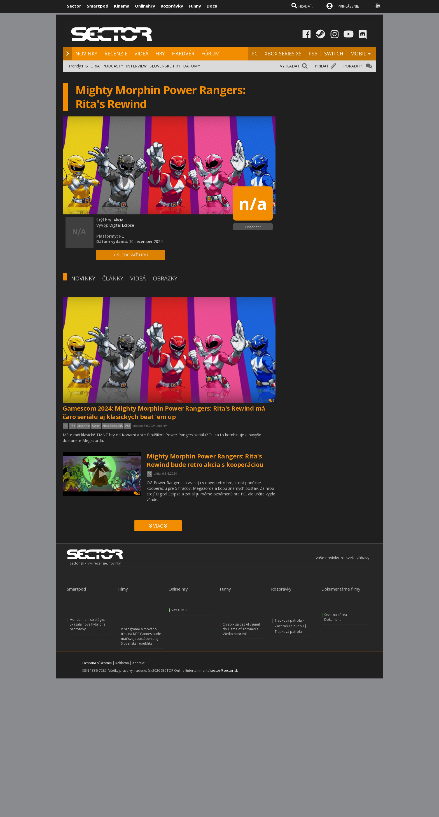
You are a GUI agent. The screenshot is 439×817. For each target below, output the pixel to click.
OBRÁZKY (165, 278)
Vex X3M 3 (179, 610)
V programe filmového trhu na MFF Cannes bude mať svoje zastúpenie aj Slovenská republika (141, 636)
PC (254, 53)
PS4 (72, 425)
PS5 (313, 53)
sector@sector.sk (224, 670)
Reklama (122, 663)
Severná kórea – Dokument (336, 617)
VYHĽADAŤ (290, 66)
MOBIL (358, 53)
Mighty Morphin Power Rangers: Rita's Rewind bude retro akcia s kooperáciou (205, 460)
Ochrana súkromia (97, 663)
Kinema (121, 6)
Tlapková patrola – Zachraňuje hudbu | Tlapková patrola (291, 626)
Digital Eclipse (121, 225)
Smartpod (97, 6)
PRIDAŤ (322, 66)
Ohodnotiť (253, 227)
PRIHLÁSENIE (348, 6)
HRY (160, 53)
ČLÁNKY (112, 278)
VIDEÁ (141, 53)
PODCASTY (112, 66)
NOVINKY (86, 53)
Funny (195, 6)
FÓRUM (210, 53)
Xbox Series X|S (112, 425)
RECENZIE (115, 53)
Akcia (118, 220)
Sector (74, 6)
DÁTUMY (191, 66)
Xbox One (83, 425)
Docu (212, 6)
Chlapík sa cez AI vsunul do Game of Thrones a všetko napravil (241, 629)
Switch (96, 425)
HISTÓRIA (91, 66)
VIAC (158, 526)
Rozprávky (172, 6)
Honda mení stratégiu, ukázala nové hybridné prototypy (88, 624)
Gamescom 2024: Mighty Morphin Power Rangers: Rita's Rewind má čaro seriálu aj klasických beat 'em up (164, 412)
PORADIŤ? (352, 66)
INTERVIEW (136, 66)
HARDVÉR (183, 53)
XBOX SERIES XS (283, 53)
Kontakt (138, 663)
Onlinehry (145, 6)
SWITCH (333, 53)
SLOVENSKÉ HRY (165, 66)
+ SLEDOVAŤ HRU (130, 254)
